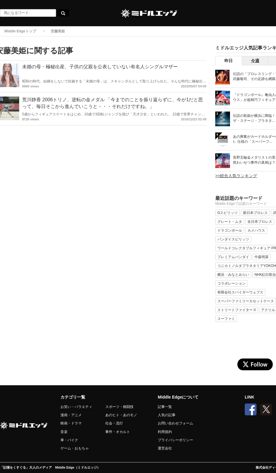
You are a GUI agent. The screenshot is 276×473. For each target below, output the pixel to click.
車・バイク (69, 440)
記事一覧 (165, 407)
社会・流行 (114, 423)
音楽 (64, 432)
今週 (255, 60)
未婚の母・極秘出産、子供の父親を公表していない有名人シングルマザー (100, 66)
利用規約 (165, 432)
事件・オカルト (117, 432)
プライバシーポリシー (175, 440)
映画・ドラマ (71, 423)
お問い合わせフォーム (175, 423)
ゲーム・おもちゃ (74, 448)
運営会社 (165, 448)
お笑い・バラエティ (76, 407)
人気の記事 (166, 415)
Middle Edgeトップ (20, 31)
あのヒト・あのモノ (121, 415)
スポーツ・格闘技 (119, 407)
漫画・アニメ (71, 415)
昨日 (228, 60)
